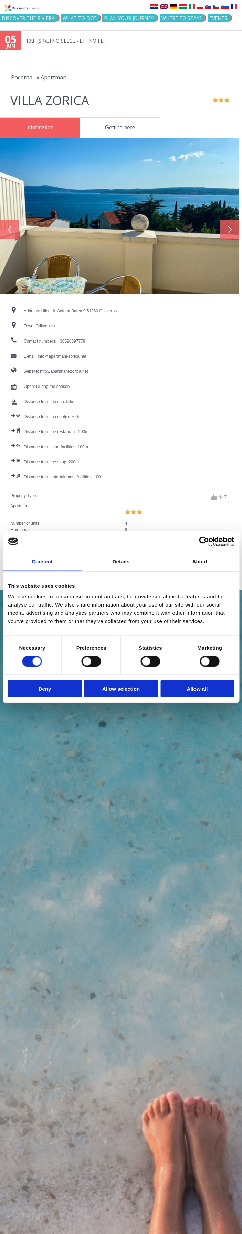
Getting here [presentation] (120, 127)
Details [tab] (121, 561)
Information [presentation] (40, 127)
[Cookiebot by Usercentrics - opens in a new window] (204, 541)
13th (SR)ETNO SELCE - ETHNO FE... (66, 40)
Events (218, 18)
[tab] (40, 128)
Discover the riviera (28, 18)
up (214, 494)
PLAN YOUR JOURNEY (129, 18)
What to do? (79, 18)
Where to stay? (181, 18)
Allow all (197, 689)
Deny (45, 689)
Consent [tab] (42, 561)
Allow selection (121, 689)
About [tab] (200, 561)
